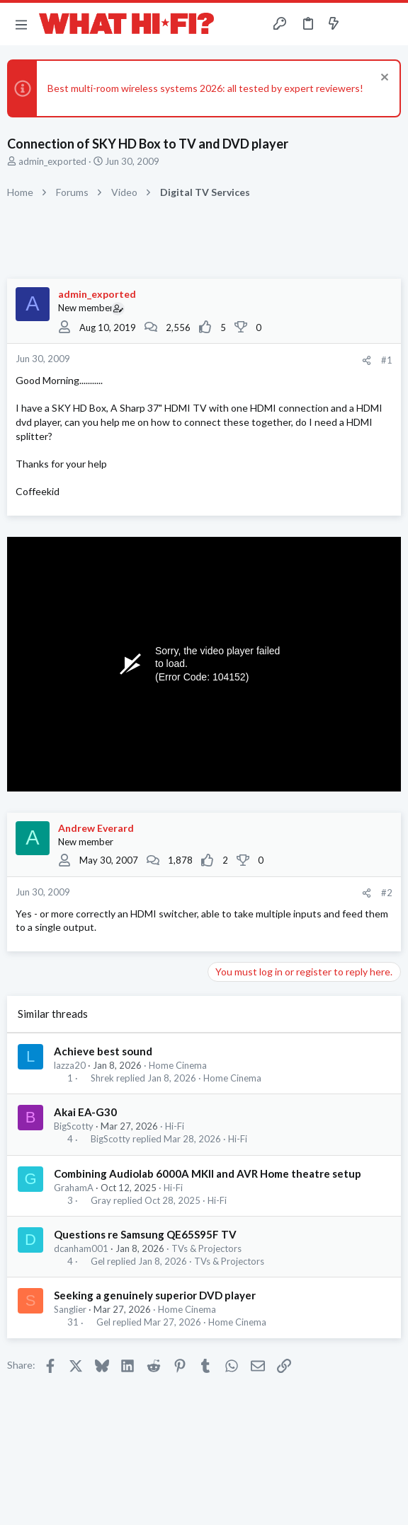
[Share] (366, 360)
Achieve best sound (103, 1051)
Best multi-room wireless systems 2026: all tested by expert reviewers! (205, 88)
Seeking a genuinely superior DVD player (155, 1295)
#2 (386, 892)
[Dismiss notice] (383, 78)
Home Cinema (178, 1065)
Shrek (102, 1078)
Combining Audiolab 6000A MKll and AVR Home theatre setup (207, 1173)
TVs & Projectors (206, 1248)
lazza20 (70, 1065)
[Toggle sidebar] (361, 24)
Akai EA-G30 (85, 1112)
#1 (386, 360)
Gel (98, 1261)
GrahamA (74, 1187)
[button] (21, 24)
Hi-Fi (174, 1126)
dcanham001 (81, 1248)
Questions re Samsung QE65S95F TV (145, 1234)
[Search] (389, 24)
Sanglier (70, 1309)
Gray (101, 1200)
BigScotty (74, 1126)
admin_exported (52, 161)
